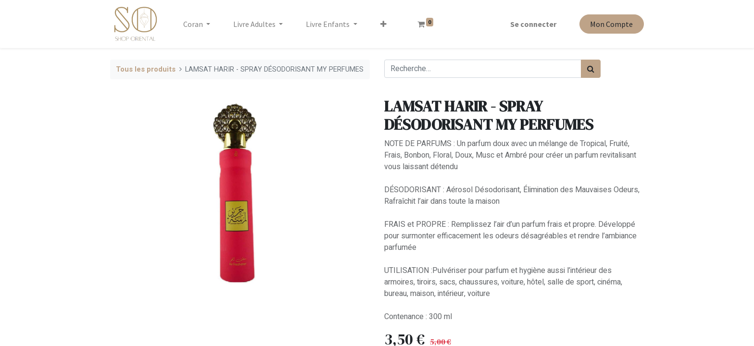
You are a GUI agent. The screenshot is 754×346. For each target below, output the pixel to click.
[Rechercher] (591, 69)
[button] (383, 24)
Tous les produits (146, 69)
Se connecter (533, 24)
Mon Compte (611, 24)
